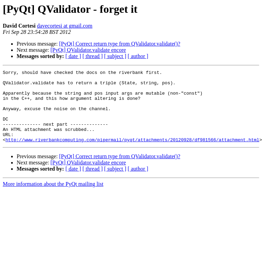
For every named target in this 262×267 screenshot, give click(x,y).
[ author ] (138, 56)
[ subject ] (115, 56)
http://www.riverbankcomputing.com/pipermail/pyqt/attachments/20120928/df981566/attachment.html (132, 154)
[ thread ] (92, 56)
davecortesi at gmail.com (64, 26)
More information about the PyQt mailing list (53, 198)
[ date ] (73, 56)
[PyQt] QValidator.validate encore (88, 50)
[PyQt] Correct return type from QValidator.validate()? (119, 44)
